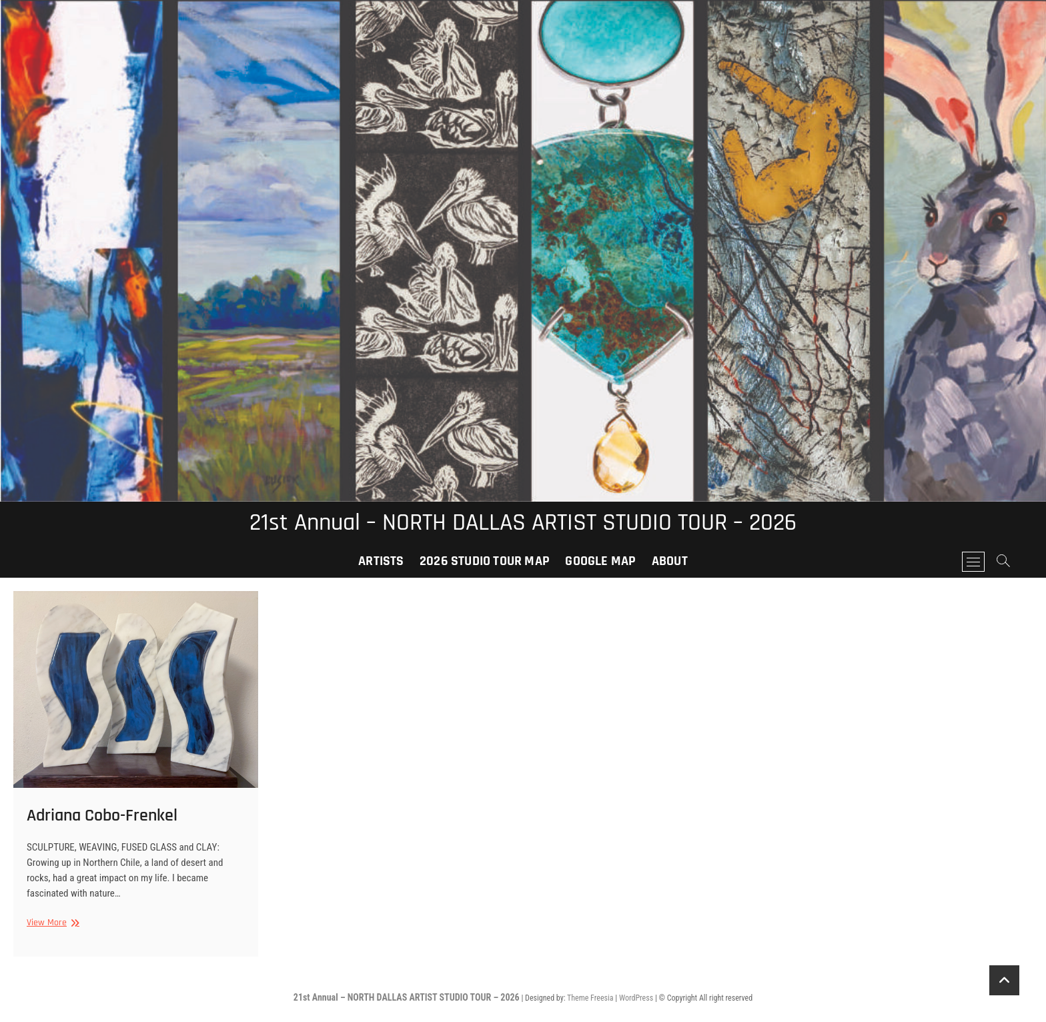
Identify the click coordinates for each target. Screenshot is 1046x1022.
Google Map (600, 561)
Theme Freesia (590, 998)
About (670, 561)
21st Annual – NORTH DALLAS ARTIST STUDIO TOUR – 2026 (523, 523)
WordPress (636, 998)
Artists (381, 561)
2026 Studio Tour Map (485, 561)
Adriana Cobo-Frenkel (102, 816)
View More (51, 923)
